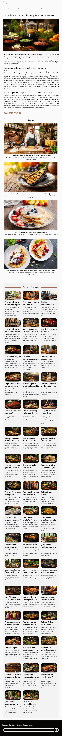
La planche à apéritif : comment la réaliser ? (13, 384)
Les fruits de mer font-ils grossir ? (47, 675)
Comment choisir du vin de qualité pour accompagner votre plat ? (48, 387)
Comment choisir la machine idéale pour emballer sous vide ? (12, 304)
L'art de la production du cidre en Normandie (49, 331)
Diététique (5, 725)
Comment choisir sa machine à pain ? (48, 357)
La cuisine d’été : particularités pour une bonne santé (47, 650)
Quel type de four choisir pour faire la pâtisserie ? (30, 599)
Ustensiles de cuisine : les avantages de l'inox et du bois (13, 677)
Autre (11, 9)
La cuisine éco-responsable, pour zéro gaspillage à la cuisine (30, 705)
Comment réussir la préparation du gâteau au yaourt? (49, 467)
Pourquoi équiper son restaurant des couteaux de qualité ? (31, 304)
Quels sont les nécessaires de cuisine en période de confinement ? (13, 705)
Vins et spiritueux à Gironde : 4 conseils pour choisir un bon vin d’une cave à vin (30, 333)
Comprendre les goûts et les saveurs (13, 357)
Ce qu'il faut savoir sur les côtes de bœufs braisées (13, 599)
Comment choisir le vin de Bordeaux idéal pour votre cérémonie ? (13, 333)
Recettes (25, 725)
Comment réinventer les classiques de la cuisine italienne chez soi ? (31, 155)
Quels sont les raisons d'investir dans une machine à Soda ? (31, 494)
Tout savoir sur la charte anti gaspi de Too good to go (30, 650)
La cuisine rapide (11, 647)
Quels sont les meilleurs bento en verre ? (47, 547)
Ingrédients (12, 725)
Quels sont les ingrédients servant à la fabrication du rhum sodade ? (48, 521)
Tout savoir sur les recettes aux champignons (29, 467)
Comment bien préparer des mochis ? (13, 518)
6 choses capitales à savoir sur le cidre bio (31, 384)
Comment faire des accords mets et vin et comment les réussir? (13, 440)
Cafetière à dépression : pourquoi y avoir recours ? (31, 359)
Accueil (5, 9)
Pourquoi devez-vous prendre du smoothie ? (12, 624)
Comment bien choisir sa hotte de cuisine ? (49, 571)
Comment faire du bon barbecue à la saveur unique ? (29, 624)
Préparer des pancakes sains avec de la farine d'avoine (31, 232)
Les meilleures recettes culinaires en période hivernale (30, 677)
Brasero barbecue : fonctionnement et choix (30, 547)
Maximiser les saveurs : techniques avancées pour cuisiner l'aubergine (31, 194)
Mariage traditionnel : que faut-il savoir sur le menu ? (13, 467)
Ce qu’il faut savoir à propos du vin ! (48, 412)
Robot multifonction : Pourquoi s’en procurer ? (49, 624)
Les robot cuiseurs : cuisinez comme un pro (30, 572)
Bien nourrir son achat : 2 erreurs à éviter (29, 440)
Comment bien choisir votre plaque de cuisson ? (13, 494)
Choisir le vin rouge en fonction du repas (30, 412)
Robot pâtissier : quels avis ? (47, 493)
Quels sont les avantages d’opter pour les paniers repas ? (31, 521)
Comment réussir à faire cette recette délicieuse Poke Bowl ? (49, 441)
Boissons (19, 725)
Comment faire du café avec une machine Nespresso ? (49, 599)
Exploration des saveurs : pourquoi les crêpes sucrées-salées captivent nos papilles (31, 271)
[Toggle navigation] (5, 2)
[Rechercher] (28, 730)
